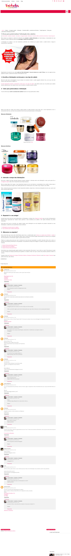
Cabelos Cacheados (53, 107)
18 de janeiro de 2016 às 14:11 (9, 471)
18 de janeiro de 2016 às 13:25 (9, 454)
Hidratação (19, 29)
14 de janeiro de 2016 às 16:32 (9, 297)
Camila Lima (6, 271)
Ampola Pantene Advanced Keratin (9, 249)
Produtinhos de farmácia (23, 543)
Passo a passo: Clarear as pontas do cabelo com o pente (63, 94)
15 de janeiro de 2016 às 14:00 (13, 380)
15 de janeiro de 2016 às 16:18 (9, 389)
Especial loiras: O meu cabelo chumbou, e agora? (63, 61)
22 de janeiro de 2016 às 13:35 (13, 402)
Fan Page (5, 501)
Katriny (5, 431)
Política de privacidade (5, 1)
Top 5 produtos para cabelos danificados (10, 230)
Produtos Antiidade (53, 116)
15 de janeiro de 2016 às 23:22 (9, 413)
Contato (17, 1)
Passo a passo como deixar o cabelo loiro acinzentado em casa (63, 84)
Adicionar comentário (8, 516)
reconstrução (63, 103)
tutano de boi (60, 116)
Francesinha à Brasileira (8, 437)
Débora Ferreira (7, 453)
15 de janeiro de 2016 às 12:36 (9, 364)
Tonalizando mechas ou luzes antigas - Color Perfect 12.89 (63, 51)
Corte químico (4, 545)
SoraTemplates (5, 554)
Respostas (6, 285)
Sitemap (12, 1)
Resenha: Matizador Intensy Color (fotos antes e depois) (63, 65)
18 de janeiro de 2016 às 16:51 (9, 493)
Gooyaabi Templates (14, 554)
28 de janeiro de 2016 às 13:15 (13, 484)
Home (2, 29)
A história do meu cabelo (54, 118)
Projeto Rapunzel (42, 29)
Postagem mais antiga (43, 535)
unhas (51, 101)
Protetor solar (38, 545)
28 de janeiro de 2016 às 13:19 (13, 508)
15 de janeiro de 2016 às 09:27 (13, 306)
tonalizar (60, 114)
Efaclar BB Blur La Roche (41, 543)
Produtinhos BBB (25, 29)
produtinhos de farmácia (33, 29)
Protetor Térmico (53, 111)
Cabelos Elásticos (66, 109)
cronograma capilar (12, 29)
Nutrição (51, 105)
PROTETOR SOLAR (53, 112)
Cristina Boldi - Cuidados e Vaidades (14, 287)
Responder (6, 283)
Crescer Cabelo (60, 111)
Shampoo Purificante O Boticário (35, 257)
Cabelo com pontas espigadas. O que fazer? (63, 75)
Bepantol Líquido (38, 220)
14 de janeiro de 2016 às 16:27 (9, 272)
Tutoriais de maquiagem (41, 541)
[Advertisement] (33, 20)
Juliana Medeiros (7, 388)
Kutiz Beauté (57, 105)
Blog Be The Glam (7, 326)
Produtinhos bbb (21, 545)
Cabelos (6, 29)
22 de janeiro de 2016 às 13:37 (13, 423)
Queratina (59, 109)
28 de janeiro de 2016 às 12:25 (13, 463)
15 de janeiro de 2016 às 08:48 (13, 288)
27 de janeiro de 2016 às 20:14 (13, 444)
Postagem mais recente (5, 535)
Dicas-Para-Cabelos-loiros (54, 103)
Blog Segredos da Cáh (8, 278)
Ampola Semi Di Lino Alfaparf (8, 248)
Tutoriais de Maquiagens (62, 112)
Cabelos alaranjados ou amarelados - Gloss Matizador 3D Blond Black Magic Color (63, 89)
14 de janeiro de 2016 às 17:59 (9, 320)
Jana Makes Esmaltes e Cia (9, 499)
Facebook (6, 280)
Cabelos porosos (53, 109)
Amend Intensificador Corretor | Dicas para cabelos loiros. (63, 56)
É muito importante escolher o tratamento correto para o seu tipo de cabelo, (17, 84)
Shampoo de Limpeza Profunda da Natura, (18, 257)
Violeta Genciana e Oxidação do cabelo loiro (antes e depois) (63, 80)
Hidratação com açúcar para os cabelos (10, 229)
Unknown (6, 296)
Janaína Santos (7, 492)
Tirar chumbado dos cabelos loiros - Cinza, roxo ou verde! (63, 70)
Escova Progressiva (53, 114)
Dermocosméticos (22, 541)
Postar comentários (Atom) (9, 536)
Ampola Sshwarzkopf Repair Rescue (9, 247)
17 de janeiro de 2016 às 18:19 (9, 432)
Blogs (21, 1)
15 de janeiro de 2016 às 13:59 (13, 355)
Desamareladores (4, 543)
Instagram (6, 279)
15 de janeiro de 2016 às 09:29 (13, 332)
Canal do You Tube (7, 281)
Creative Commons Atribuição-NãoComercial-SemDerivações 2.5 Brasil (61, 545)
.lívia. (5, 470)
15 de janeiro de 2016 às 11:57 (9, 343)
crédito (28, 142)
